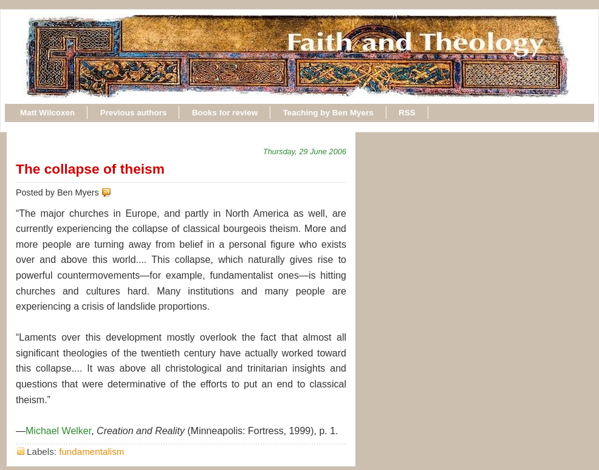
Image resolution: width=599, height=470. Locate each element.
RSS (407, 112)
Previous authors (133, 112)
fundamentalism (91, 451)
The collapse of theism (90, 169)
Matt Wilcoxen (47, 112)
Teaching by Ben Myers (328, 112)
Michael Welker (58, 431)
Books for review (225, 112)
